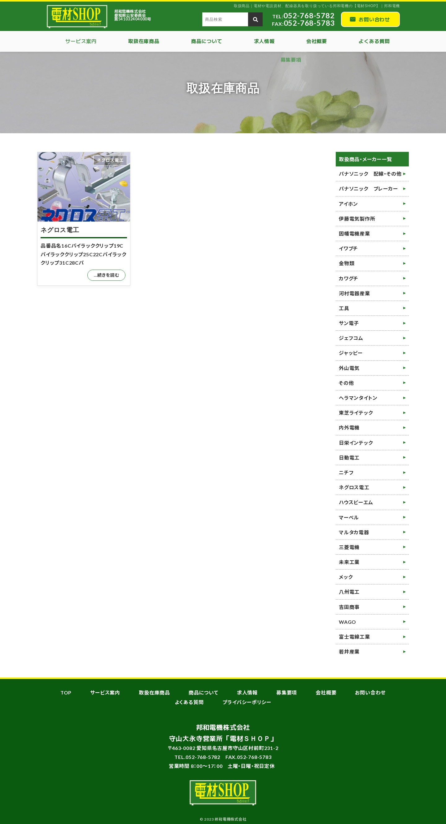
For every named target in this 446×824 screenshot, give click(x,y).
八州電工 (349, 592)
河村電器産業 (354, 293)
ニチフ (346, 472)
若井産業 (349, 651)
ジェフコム (351, 338)
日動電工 (349, 457)
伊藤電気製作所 (357, 219)
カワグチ (348, 278)
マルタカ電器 (354, 532)
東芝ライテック (356, 413)
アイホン (348, 204)
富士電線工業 (354, 637)
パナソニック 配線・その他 (370, 174)
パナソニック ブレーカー (368, 189)
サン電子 (349, 323)
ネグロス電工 (60, 230)
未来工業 (349, 562)
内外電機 (349, 427)
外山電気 (349, 368)
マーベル (349, 517)
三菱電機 (349, 547)
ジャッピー (351, 353)
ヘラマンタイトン (358, 398)
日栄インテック (356, 443)
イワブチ (348, 248)
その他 (346, 383)
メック (345, 577)
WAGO (347, 622)
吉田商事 (349, 607)
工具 (344, 308)
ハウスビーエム (356, 502)
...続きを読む (106, 275)
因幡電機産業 (354, 233)
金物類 (346, 263)
